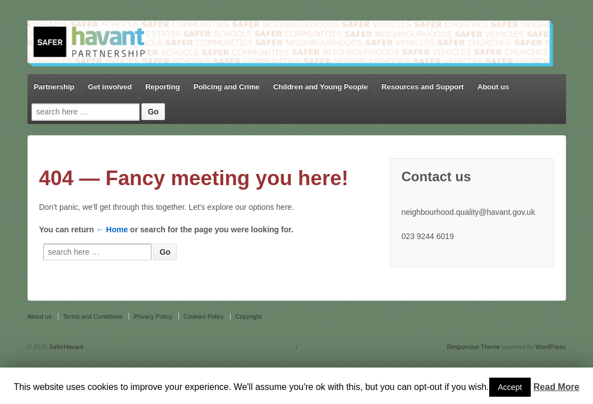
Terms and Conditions (92, 316)
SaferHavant (65, 346)
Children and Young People (320, 86)
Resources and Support (422, 86)
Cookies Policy (203, 316)
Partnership (54, 86)
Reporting (162, 86)
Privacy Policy (153, 316)
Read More (557, 387)
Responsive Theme (473, 346)
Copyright (248, 316)
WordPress (550, 346)
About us (493, 86)
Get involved (110, 86)
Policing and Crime (227, 86)
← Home (112, 229)
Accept (510, 387)
